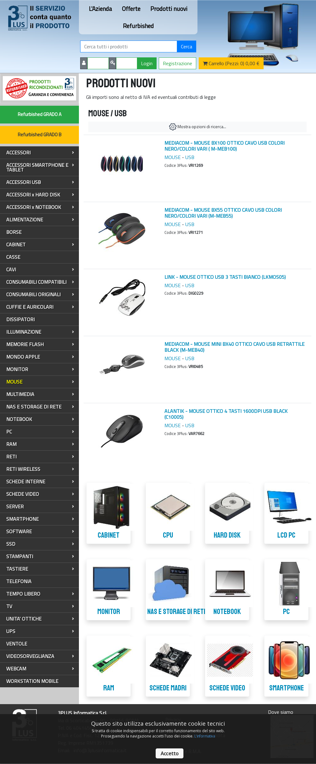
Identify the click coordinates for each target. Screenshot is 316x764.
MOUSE (40, 381)
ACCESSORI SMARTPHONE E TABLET (40, 167)
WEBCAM (40, 668)
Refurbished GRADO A (39, 114)
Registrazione (177, 63)
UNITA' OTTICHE (40, 618)
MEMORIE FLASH (40, 344)
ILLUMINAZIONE (40, 332)
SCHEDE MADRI (168, 688)
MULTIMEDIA (40, 394)
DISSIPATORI (20, 319)
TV (40, 606)
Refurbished (138, 25)
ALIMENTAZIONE (40, 219)
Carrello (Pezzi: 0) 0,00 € (231, 63)
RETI (40, 456)
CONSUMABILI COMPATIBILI (40, 282)
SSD (40, 544)
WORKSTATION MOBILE (32, 681)
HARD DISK (227, 535)
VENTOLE (16, 643)
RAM (40, 444)
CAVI (40, 269)
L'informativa (204, 736)
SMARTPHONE (40, 519)
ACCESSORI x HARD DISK (40, 194)
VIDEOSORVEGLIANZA (40, 656)
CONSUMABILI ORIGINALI (40, 294)
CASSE (13, 257)
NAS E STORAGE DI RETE (40, 406)
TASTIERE (40, 569)
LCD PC (286, 535)
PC (40, 431)
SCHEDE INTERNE (40, 481)
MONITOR (40, 369)
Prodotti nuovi (168, 8)
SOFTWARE (40, 531)
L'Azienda (100, 8)
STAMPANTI (40, 556)
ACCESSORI (40, 152)
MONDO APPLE (40, 356)
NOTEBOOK (40, 419)
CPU (168, 535)
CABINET (40, 244)
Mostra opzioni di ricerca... (197, 127)
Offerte (131, 8)
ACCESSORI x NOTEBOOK (40, 207)
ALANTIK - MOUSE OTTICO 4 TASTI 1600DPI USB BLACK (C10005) (226, 414)
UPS (40, 631)
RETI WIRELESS (40, 469)
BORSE (14, 232)
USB (189, 157)
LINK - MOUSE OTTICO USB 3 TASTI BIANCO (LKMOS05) (225, 277)
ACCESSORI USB (40, 182)
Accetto (169, 753)
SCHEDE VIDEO (40, 494)
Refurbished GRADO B (39, 134)
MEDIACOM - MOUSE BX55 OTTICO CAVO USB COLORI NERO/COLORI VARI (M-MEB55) (223, 213)
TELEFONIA (19, 581)
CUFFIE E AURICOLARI (40, 307)
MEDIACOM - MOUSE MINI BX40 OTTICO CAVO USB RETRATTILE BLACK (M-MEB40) (234, 347)
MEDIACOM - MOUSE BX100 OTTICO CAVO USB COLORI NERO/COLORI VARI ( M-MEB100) (224, 145)
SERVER (40, 506)
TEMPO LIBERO (40, 593)
